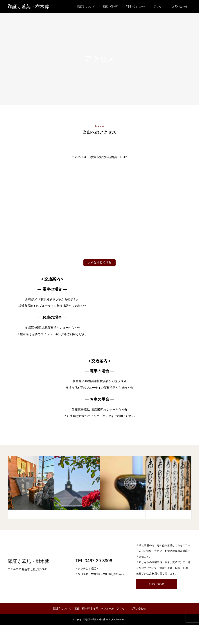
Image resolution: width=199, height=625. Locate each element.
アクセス (159, 6)
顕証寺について (86, 6)
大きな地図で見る (99, 262)
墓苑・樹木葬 (110, 6)
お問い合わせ (179, 6)
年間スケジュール (136, 6)
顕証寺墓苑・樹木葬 (28, 6)
